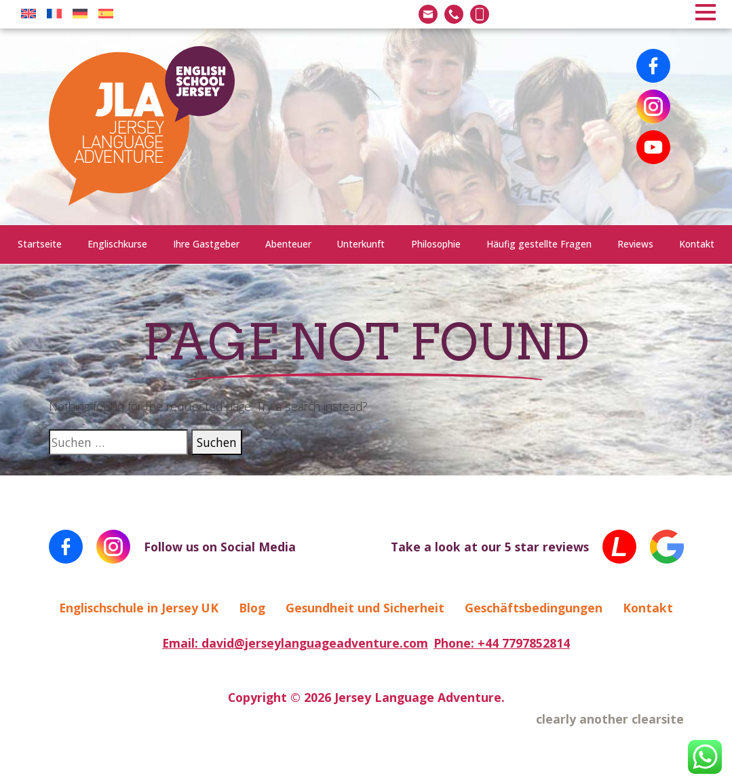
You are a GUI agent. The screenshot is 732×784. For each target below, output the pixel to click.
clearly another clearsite (610, 719)
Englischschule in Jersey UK (138, 608)
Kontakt (696, 243)
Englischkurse (117, 243)
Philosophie (436, 243)
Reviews (635, 243)
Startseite (40, 243)
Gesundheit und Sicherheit (365, 608)
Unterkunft (361, 243)
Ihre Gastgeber (206, 243)
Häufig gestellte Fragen (539, 243)
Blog (252, 608)
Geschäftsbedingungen (533, 608)
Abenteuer (288, 243)
